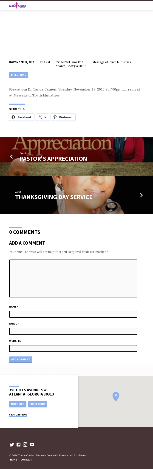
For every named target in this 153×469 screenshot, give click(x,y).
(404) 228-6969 (18, 414)
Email (14, 323)
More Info (17, 404)
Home (13, 459)
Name (13, 306)
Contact (26, 459)
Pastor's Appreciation (53, 158)
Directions (18, 74)
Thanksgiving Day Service (53, 197)
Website (15, 340)
